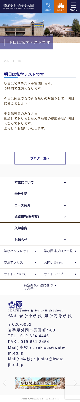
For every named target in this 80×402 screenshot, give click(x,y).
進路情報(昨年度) (27, 216)
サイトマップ (53, 274)
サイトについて (15, 274)
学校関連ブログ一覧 (58, 251)
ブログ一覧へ (40, 158)
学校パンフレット (17, 251)
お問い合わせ (53, 262)
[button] (4, 383)
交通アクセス (13, 262)
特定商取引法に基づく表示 (38, 287)
